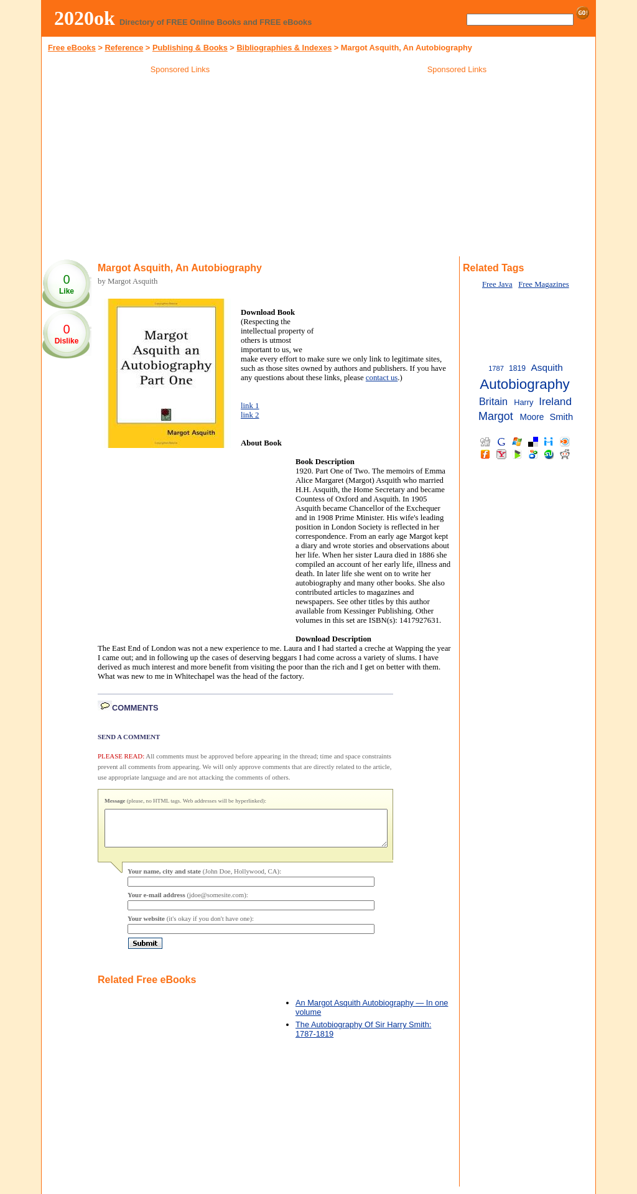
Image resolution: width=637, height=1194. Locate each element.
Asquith (546, 367)
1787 (496, 368)
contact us (382, 377)
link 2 (250, 415)
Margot (495, 416)
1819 (517, 368)
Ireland (555, 401)
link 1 (250, 405)
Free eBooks (72, 47)
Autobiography (525, 384)
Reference (124, 47)
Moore (532, 417)
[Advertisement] (180, 167)
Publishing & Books (190, 47)
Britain (493, 401)
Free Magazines (543, 284)
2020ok (84, 18)
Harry (523, 402)
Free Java (497, 284)
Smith (561, 417)
